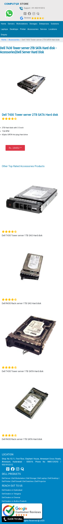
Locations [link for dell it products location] (52, 29)
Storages (33, 24)
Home (3, 40)
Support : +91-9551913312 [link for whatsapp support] (34, 8)
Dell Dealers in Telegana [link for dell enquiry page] (11, 494)
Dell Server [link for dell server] (6, 478)
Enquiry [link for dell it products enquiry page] (4, 34)
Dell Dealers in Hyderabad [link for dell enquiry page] (12, 490)
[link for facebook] (29, 13)
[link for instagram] (34, 13)
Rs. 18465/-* (15, 147)
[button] (6, 305)
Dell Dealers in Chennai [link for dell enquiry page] (11, 497)
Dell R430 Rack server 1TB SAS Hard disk (21, 303)
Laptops (4, 29)
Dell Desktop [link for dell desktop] (53, 478)
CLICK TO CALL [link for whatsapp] (12, 519)
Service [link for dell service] (43, 29)
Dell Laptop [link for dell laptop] (42, 478)
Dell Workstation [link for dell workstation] (18, 478)
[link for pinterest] (25, 13)
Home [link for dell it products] (3, 24)
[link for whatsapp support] (9, 13)
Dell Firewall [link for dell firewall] (16, 481)
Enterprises (44, 24)
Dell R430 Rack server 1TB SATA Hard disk (22, 439)
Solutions (55, 24)
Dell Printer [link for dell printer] (6, 481)
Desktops (14, 29)
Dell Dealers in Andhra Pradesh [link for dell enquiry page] (14, 501)
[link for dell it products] (16, 3)
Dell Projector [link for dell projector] (40, 481)
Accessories (32, 29)
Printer (23, 29)
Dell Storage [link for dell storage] (31, 478)
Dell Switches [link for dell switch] (28, 481)
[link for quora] (38, 13)
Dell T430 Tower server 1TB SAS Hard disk (22, 235)
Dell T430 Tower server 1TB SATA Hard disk (22, 371)
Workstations (22, 24)
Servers (11, 24)
